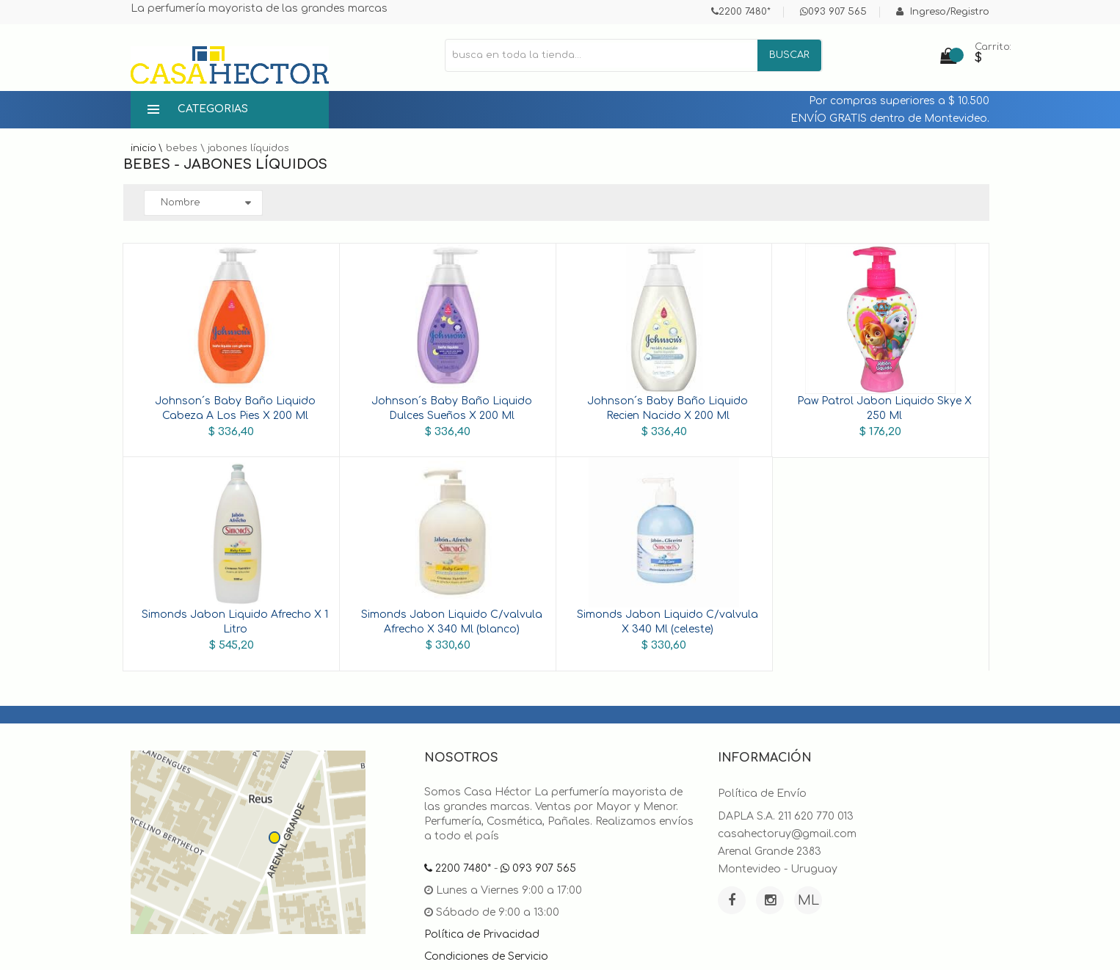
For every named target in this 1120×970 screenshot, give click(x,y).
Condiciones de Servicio (486, 956)
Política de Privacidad (481, 934)
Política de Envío (762, 793)
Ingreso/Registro (942, 12)
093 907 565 (833, 12)
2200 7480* (741, 12)
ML (808, 900)
